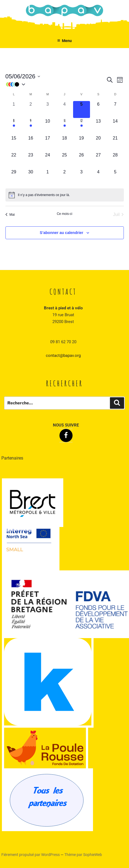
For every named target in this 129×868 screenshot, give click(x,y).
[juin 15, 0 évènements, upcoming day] (13, 143)
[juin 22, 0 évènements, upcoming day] (13, 160)
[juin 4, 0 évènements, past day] (64, 109)
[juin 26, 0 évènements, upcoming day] (81, 160)
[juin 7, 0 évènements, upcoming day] (115, 109)
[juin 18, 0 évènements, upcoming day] (64, 143)
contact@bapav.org (63, 355)
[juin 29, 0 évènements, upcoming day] (13, 177)
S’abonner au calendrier (61, 232)
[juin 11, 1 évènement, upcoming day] (64, 126)
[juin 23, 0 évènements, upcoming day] (30, 160)
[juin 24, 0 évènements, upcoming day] (47, 160)
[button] (55, 84)
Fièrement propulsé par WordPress (31, 854)
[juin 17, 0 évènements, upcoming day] (47, 143)
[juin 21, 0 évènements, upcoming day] (115, 143)
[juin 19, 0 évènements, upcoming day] (81, 143)
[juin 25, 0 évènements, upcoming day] (64, 160)
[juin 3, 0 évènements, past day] (47, 109)
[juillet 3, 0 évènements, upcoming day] (81, 177)
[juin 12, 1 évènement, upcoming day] (81, 126)
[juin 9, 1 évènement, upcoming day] (30, 126)
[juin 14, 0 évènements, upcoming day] (115, 126)
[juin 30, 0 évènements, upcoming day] (30, 177)
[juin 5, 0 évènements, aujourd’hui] (81, 109)
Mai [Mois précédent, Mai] (10, 215)
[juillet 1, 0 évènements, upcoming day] (47, 177)
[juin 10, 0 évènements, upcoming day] (47, 126)
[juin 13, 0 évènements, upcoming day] (98, 126)
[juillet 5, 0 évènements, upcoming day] (115, 177)
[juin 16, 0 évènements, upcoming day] (30, 143)
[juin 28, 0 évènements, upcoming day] (115, 160)
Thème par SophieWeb (83, 854)
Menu (64, 40)
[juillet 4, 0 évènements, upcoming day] (98, 177)
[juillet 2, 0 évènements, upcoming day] (64, 177)
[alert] (64, 195)
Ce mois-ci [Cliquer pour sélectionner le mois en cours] (64, 214)
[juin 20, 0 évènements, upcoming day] (98, 143)
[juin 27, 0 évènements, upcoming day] (98, 160)
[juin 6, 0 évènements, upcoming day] (98, 109)
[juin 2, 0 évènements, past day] (30, 109)
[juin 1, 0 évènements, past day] (13, 109)
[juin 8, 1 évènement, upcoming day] (13, 126)
